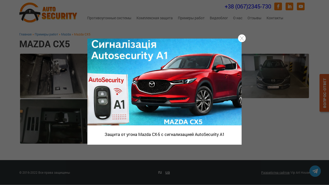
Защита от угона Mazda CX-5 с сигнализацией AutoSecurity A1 (165, 134)
